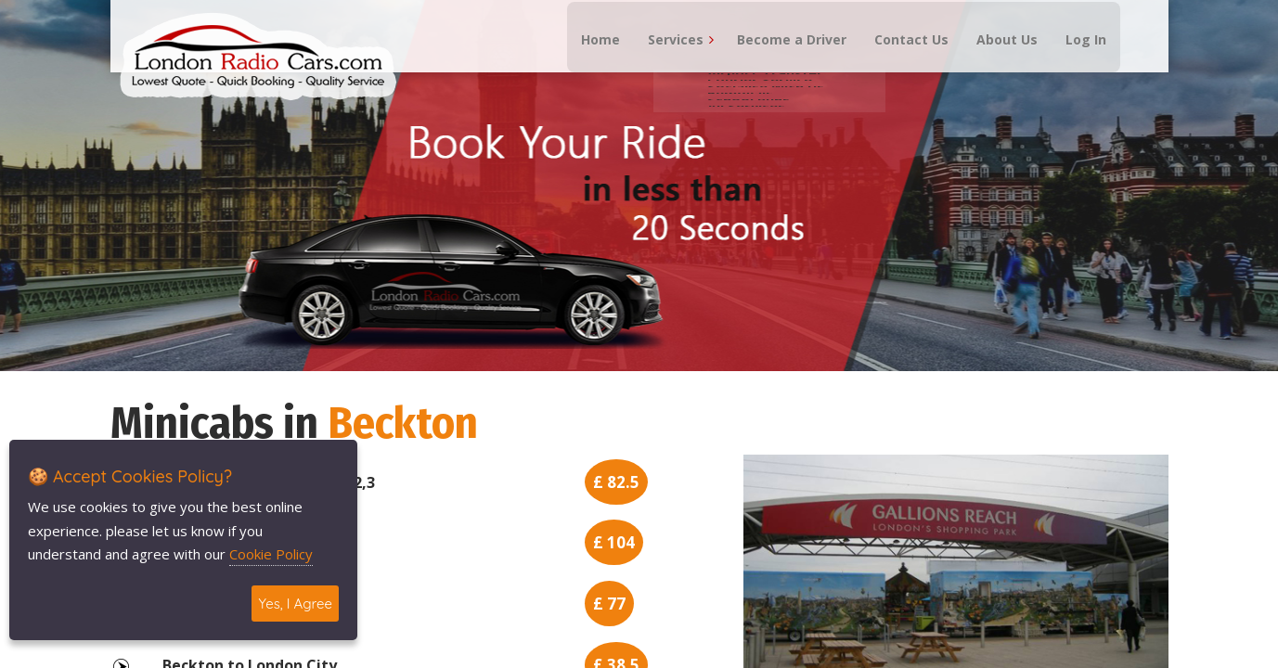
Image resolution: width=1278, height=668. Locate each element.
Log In (1073, 56)
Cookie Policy (271, 554)
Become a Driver (779, 56)
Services (663, 56)
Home (588, 56)
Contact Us (899, 56)
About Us (995, 56)
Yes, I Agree (295, 603)
